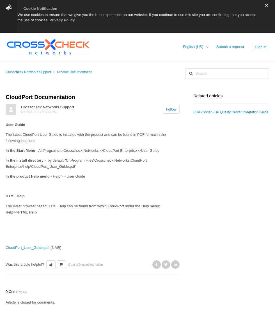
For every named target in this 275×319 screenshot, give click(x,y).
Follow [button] (171, 109)
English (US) (194, 47)
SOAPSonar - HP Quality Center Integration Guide (231, 112)
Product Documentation (74, 72)
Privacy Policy (62, 20)
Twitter (166, 264)
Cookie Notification (40, 8)
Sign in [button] (260, 47)
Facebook (156, 264)
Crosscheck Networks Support (28, 72)
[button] (51, 264)
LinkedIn (175, 264)
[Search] (227, 73)
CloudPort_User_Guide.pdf (27, 247)
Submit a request (230, 47)
